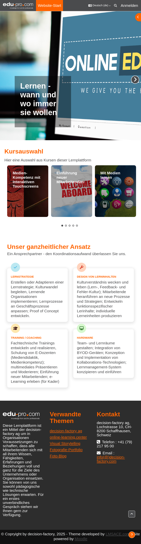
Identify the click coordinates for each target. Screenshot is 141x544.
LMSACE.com (118, 534)
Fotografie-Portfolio (66, 450)
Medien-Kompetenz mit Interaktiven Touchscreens (26, 179)
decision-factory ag (66, 431)
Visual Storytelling (65, 443)
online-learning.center (68, 437)
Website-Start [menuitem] (49, 5)
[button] (99, 5)
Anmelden (129, 5)
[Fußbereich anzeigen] (132, 534)
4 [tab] (73, 226)
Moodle (81, 539)
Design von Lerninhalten (96, 276)
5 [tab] (77, 226)
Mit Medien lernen (110, 175)
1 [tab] (62, 226)
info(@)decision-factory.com (111, 459)
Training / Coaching (26, 337)
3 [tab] (69, 226)
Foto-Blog (58, 456)
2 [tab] (66, 226)
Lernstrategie (22, 276)
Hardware (85, 337)
